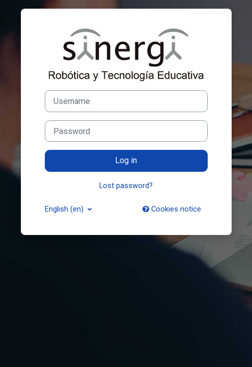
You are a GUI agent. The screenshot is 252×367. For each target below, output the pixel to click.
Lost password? (126, 185)
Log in (126, 160)
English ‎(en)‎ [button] (65, 209)
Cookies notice (172, 209)
